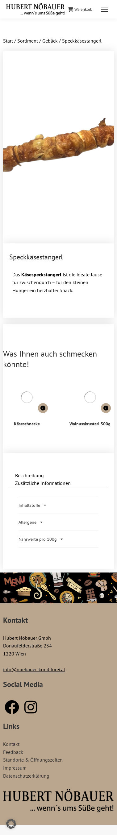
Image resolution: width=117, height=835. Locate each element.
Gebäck (50, 41)
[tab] (58, 505)
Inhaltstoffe (29, 505)
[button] (11, 824)
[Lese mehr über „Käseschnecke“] (43, 408)
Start (8, 41)
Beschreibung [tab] (29, 475)
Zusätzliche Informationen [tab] (43, 483)
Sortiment (27, 41)
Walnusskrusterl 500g (90, 424)
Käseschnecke (27, 424)
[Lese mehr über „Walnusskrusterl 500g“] (106, 408)
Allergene (27, 522)
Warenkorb (80, 9)
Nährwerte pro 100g (38, 539)
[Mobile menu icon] (104, 9)
